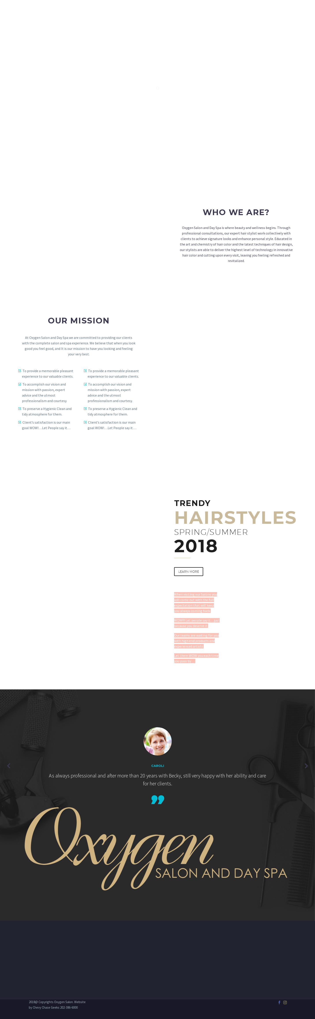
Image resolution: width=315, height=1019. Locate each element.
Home (137, 11)
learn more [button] (188, 571)
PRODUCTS (219, 11)
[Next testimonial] (306, 765)
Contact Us (276, 11)
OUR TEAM (193, 11)
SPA (173, 11)
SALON (156, 11)
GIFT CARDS (247, 11)
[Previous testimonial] (9, 765)
